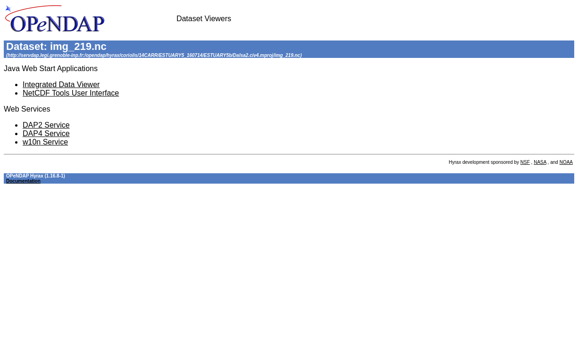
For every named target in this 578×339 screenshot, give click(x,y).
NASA (540, 162)
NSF (525, 162)
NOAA (566, 162)
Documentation (23, 181)
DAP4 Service (46, 133)
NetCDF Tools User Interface (71, 93)
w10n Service (45, 142)
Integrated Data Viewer (61, 85)
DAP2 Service (46, 125)
